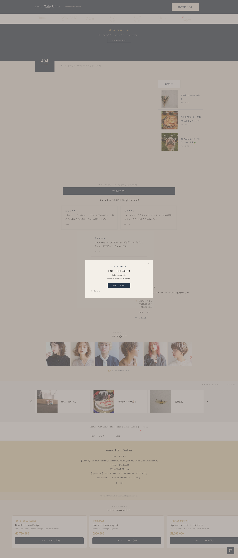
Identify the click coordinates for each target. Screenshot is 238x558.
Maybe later (95, 291)
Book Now (119, 285)
